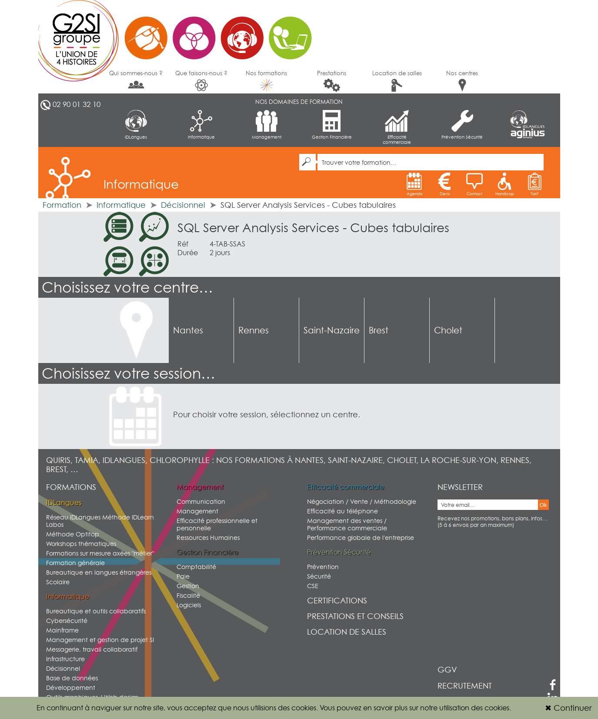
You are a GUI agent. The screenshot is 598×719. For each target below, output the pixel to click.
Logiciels (189, 605)
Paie (183, 576)
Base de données (72, 678)
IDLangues (136, 125)
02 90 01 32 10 (76, 104)
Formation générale (75, 562)
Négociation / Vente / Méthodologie (361, 501)
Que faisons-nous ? (201, 81)
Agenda (414, 184)
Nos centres (462, 81)
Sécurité (319, 576)
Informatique (201, 125)
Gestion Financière (332, 125)
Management (266, 125)
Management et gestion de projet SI (100, 639)
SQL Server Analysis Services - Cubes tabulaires (313, 227)
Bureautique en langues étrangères (98, 572)
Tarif (534, 184)
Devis (444, 184)
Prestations (331, 81)
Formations (71, 487)
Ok (543, 505)
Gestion (188, 585)
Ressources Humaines (208, 537)
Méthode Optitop (72, 534)
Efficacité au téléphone (342, 511)
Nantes (188, 330)
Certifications (337, 600)
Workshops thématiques (81, 543)
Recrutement (465, 685)
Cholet (448, 330)
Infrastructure (65, 658)
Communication (201, 501)
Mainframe (62, 630)
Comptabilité (196, 566)
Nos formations (266, 80)
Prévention (323, 566)
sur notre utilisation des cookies (459, 707)
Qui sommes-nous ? (136, 80)
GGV (447, 669)
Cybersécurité (66, 620)
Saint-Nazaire (332, 330)
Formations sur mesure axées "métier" (100, 553)
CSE (312, 585)
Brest (378, 330)
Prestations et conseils (355, 616)
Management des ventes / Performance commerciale (347, 524)
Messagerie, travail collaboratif (91, 649)
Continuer (568, 707)
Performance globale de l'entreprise (360, 537)
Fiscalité (188, 595)
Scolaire (58, 582)
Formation (62, 205)
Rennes (253, 330)
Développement (70, 687)
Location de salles (397, 81)
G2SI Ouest (179, 32)
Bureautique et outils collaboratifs (96, 611)
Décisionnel (183, 205)
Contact (474, 184)
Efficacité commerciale (397, 127)
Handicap (504, 184)
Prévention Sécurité (462, 125)
